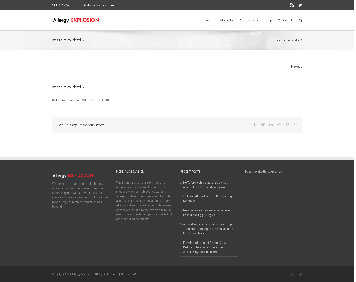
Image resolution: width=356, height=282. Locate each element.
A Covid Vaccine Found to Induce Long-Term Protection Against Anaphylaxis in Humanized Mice (208, 228)
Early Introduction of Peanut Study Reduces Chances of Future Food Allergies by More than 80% (204, 247)
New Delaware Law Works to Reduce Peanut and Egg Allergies (206, 212)
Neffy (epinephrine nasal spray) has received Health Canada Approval (205, 185)
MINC (133, 274)
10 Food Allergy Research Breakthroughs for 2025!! (209, 199)
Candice (61, 100)
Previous (296, 67)
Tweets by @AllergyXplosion (263, 172)
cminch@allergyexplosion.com (94, 5)
